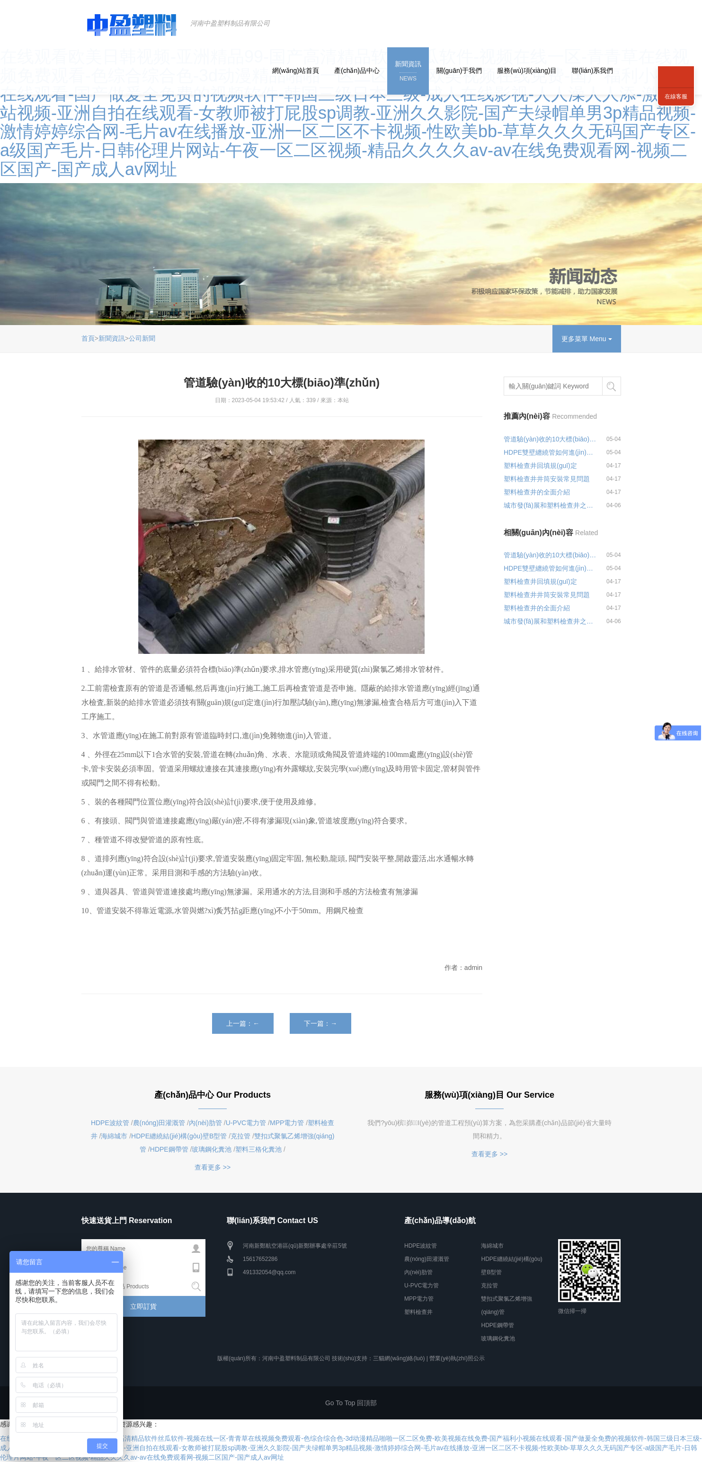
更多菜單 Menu (586, 339)
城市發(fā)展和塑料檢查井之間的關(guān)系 (550, 505)
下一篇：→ (320, 1023)
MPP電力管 (287, 1123)
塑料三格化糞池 (258, 1149)
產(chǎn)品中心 (357, 70)
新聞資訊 (408, 71)
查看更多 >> (213, 1167)
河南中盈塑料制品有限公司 (230, 23)
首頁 (88, 338)
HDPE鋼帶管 (169, 1149)
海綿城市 (114, 1136)
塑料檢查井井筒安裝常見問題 (547, 479)
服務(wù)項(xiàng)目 (527, 70)
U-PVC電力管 (246, 1123)
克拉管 (240, 1136)
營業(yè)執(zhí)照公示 (457, 1358)
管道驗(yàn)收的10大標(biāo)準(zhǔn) (550, 439)
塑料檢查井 (418, 1312)
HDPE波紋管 (110, 1123)
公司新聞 (142, 338)
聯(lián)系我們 (592, 70)
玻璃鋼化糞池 (211, 1149)
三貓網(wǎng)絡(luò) (399, 1358)
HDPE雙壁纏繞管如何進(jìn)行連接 (550, 452)
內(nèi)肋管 (205, 1123)
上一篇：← (242, 1023)
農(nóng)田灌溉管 (159, 1123)
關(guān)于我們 (459, 70)
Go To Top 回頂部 (351, 1403)
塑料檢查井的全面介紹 (537, 492)
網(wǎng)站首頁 (295, 70)
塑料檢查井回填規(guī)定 (540, 465)
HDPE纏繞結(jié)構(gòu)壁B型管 (179, 1136)
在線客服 (676, 96)
